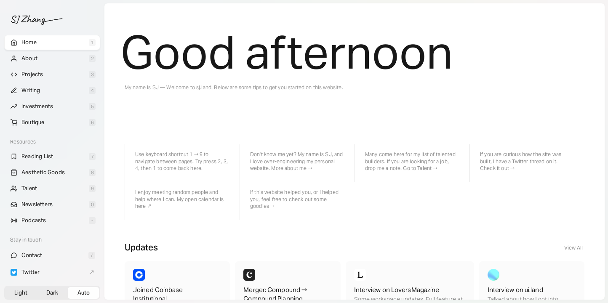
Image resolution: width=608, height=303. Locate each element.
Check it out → (497, 168)
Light (20, 292)
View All (573, 248)
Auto (83, 292)
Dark (52, 292)
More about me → (291, 168)
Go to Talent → (420, 168)
